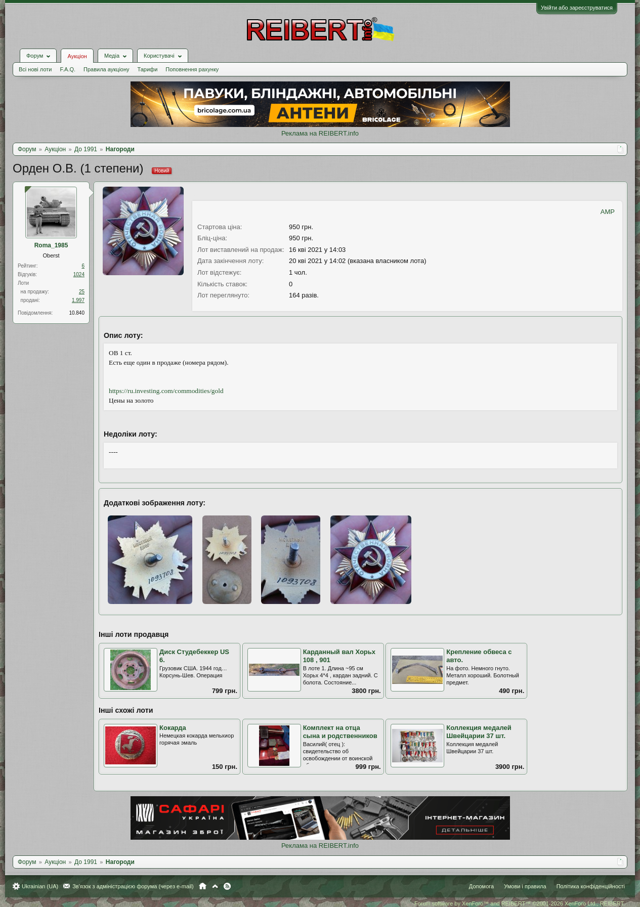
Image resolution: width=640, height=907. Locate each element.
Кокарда (172, 727)
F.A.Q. (67, 69)
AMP (608, 211)
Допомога (481, 886)
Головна (202, 886)
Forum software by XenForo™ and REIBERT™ (519, 903)
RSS (227, 886)
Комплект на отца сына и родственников (340, 732)
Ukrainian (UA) (40, 886)
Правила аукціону (106, 69)
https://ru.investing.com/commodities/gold (166, 391)
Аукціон (77, 56)
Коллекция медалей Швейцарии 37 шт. (478, 732)
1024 (78, 274)
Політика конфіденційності (591, 886)
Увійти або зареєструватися (577, 8)
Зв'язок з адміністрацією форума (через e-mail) (133, 886)
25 (81, 291)
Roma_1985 (51, 245)
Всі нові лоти (35, 69)
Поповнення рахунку (192, 69)
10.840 (76, 313)
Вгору (215, 886)
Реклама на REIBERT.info (320, 133)
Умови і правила (525, 886)
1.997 (78, 300)
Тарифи (148, 69)
